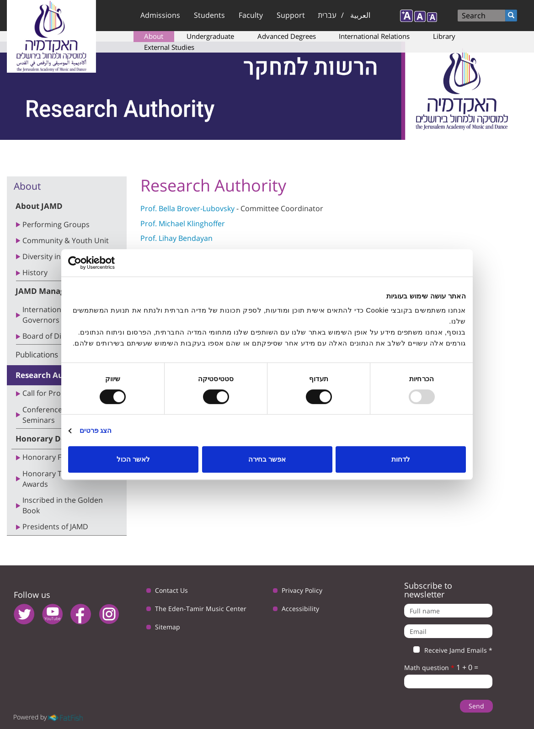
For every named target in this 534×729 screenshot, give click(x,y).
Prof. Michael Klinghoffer (182, 223)
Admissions (160, 15)
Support (291, 15)
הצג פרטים (96, 430)
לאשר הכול (133, 459)
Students (209, 15)
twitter (24, 614)
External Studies (169, 47)
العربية (360, 15)
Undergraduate (210, 36)
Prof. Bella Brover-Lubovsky (187, 208)
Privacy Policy (302, 590)
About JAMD (39, 206)
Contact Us (171, 590)
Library (444, 36)
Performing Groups (56, 224)
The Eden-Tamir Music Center (200, 608)
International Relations (374, 36)
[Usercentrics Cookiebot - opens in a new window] (108, 263)
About (153, 36)
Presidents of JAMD (55, 526)
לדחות (400, 459)
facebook (80, 614)
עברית (327, 15)
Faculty (251, 15)
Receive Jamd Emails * (448, 650)
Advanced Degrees (286, 36)
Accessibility (300, 608)
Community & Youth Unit (65, 240)
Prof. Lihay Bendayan (176, 238)
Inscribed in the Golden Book (62, 505)
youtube (52, 614)
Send (476, 706)
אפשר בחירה (267, 459)
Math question (429, 667)
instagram (109, 614)
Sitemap (167, 627)
